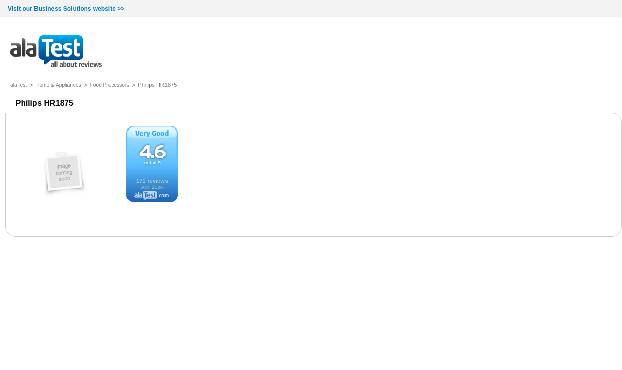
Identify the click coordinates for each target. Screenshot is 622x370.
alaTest (18, 85)
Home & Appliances (58, 85)
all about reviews (56, 52)
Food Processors (110, 85)
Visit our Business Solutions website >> (66, 8)
